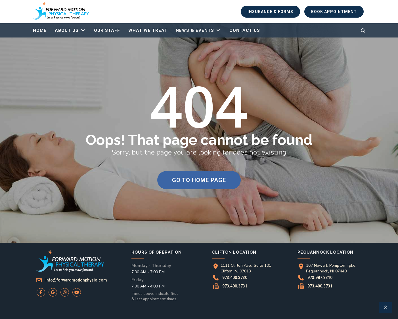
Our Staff (107, 30)
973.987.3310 (320, 277)
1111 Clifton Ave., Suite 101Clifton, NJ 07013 (246, 268)
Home (40, 30)
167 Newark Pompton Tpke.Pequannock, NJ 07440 (331, 268)
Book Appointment (334, 11)
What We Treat (147, 30)
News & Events (195, 30)
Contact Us (244, 30)
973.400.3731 (234, 286)
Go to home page (199, 180)
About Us (67, 30)
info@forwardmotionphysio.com (76, 280)
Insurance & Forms (270, 11)
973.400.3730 (234, 277)
